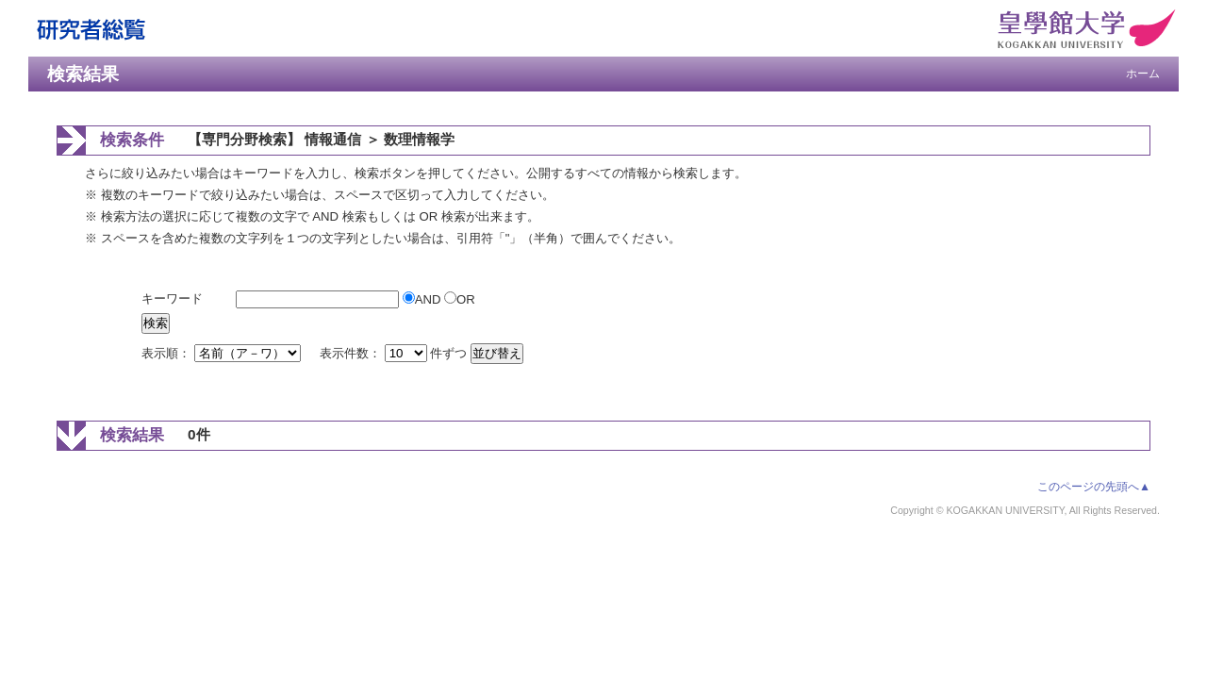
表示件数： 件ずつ (395, 353)
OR (459, 299)
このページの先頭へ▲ (1093, 486)
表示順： (222, 353)
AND (423, 299)
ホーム (1143, 73)
